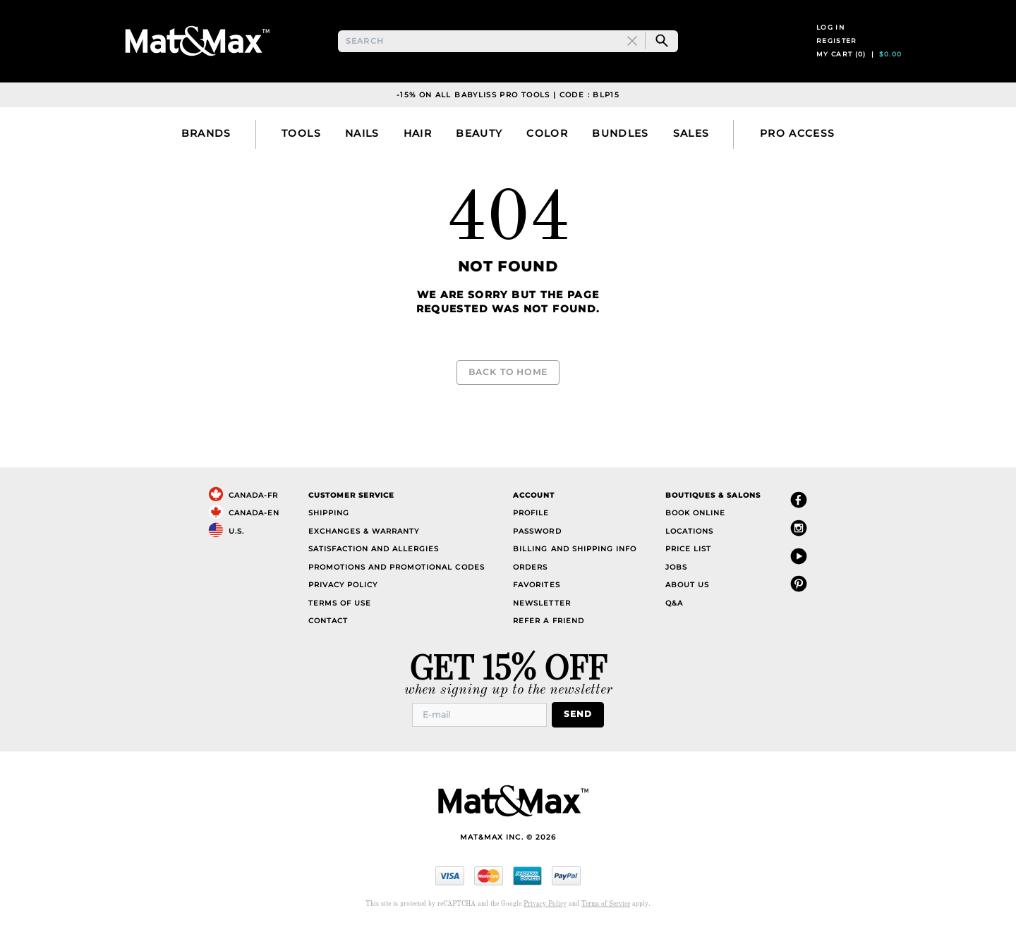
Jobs (676, 566)
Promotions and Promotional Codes (396, 566)
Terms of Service (605, 903)
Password (537, 530)
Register (836, 47)
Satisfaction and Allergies (374, 548)
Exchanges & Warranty (363, 530)
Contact (328, 620)
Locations (689, 530)
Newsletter (541, 602)
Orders (530, 566)
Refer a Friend (548, 620)
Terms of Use (339, 602)
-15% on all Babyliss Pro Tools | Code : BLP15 (508, 108)
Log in (830, 34)
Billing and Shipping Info (574, 548)
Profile (531, 512)
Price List (688, 548)
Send (581, 713)
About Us (687, 584)
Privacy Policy (342, 584)
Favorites (536, 584)
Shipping (328, 512)
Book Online (695, 512)
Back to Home (508, 378)
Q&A (674, 602)
